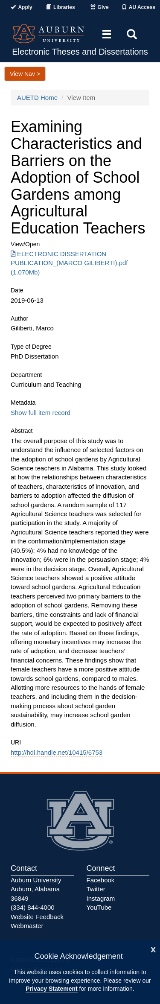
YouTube (99, 907)
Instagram (101, 898)
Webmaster (27, 925)
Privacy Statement (51, 988)
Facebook (101, 880)
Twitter (96, 889)
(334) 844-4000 (33, 907)
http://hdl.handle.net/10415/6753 (56, 752)
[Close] (153, 948)
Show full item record (40, 412)
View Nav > (25, 73)
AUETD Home (37, 97)
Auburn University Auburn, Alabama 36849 (36, 889)
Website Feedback (37, 916)
